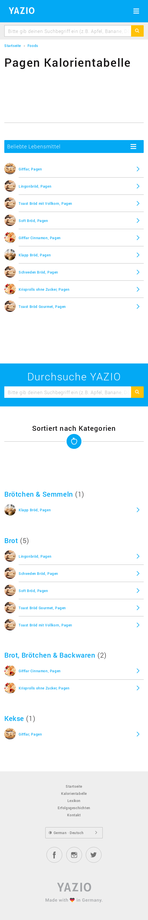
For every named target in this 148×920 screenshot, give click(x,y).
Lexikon (74, 800)
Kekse (14, 718)
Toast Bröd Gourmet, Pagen (42, 306)
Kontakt (74, 815)
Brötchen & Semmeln (38, 494)
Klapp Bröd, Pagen (35, 255)
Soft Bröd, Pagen (33, 220)
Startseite (74, 786)
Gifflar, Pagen (30, 169)
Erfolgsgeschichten (74, 807)
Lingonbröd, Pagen (35, 186)
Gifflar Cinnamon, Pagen (40, 237)
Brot (11, 540)
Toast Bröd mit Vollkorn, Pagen (45, 203)
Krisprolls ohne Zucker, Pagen (44, 289)
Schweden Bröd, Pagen (38, 272)
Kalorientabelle (74, 793)
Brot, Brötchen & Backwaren (50, 655)
